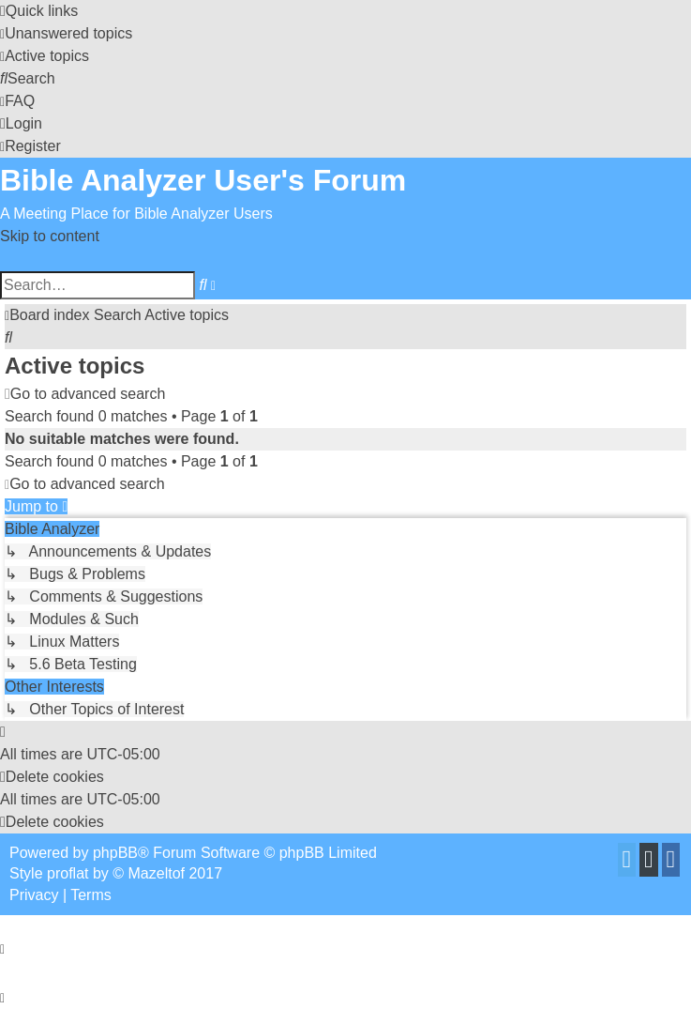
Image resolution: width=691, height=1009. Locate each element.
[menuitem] (66, 33)
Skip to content (49, 236)
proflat (67, 873)
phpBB (115, 853)
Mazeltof (156, 873)
